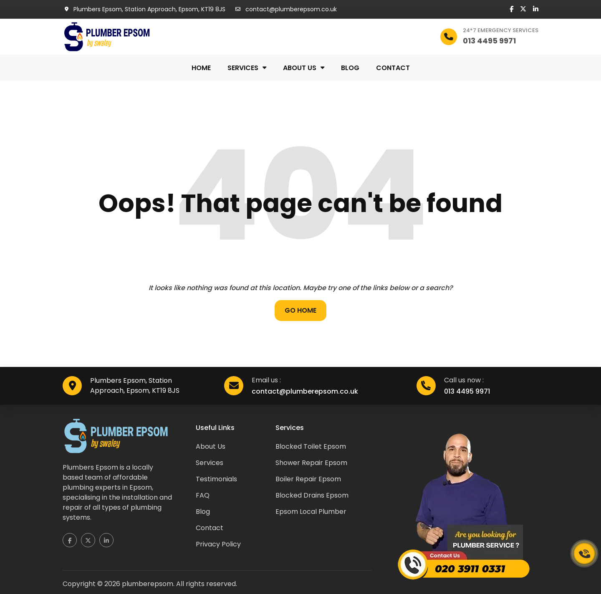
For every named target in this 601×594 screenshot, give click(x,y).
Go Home (300, 310)
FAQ (203, 495)
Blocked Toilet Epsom (310, 446)
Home (201, 68)
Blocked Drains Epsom (311, 495)
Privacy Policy (218, 544)
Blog (350, 68)
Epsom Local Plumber (310, 511)
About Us (210, 446)
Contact (393, 68)
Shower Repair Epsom (311, 463)
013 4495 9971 (467, 391)
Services (242, 68)
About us (299, 68)
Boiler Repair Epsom (308, 479)
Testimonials (216, 479)
